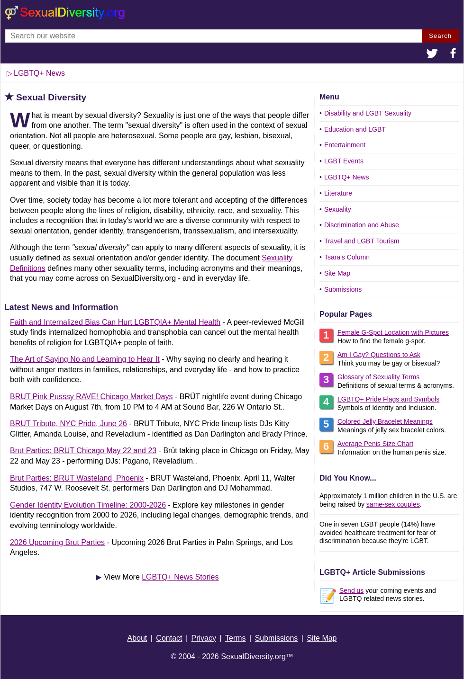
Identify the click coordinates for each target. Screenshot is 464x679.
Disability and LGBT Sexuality (367, 113)
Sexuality (337, 209)
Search (440, 35)
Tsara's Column (347, 257)
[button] (432, 54)
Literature (338, 193)
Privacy (203, 638)
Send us (351, 590)
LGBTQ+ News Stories (180, 577)
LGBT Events (344, 161)
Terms (235, 638)
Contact (169, 638)
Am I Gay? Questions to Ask (378, 354)
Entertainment (344, 145)
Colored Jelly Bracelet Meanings (385, 421)
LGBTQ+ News (39, 73)
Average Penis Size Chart (375, 443)
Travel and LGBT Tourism (361, 241)
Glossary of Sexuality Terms (378, 377)
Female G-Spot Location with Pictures (393, 332)
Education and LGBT (355, 129)
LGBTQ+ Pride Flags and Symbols (388, 399)
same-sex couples (393, 504)
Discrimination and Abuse (361, 225)
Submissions (343, 289)
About (137, 638)
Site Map (337, 273)
